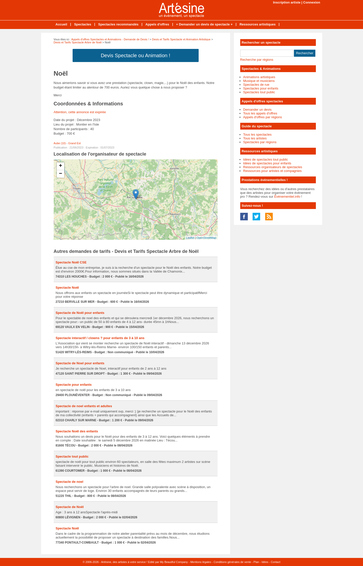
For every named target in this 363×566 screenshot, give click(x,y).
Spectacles (82, 24)
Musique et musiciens (259, 81)
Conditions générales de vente (232, 561)
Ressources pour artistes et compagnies (272, 171)
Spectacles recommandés (118, 24)
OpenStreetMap (206, 237)
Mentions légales (200, 561)
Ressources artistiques (257, 24)
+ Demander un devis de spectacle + (204, 24)
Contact (275, 561)
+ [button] (60, 166)
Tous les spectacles (257, 134)
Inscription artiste (286, 2)
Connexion (311, 2)
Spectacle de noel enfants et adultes (84, 406)
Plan (256, 561)
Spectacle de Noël (70, 507)
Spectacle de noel (69, 482)
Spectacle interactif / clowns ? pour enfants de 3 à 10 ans (100, 338)
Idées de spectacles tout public (265, 159)
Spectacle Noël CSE (71, 262)
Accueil (61, 24)
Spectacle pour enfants (74, 384)
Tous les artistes (255, 138)
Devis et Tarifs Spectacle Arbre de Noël (78, 42)
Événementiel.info (287, 196)
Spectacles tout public (259, 92)
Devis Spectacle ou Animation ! (135, 55)
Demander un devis (257, 109)
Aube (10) (60, 143)
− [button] (60, 174)
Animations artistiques (259, 77)
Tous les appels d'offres (260, 113)
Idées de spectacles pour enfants (267, 163)
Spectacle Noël (67, 287)
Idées (264, 561)
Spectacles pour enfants (260, 88)
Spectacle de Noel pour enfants (80, 363)
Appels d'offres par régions (262, 117)
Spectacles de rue (256, 84)
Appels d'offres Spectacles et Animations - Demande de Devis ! (110, 39)
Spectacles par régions (260, 142)
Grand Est (74, 143)
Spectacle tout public (72, 456)
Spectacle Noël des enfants (77, 431)
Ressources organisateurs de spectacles (272, 167)
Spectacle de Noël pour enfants (80, 313)
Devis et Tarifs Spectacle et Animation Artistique (181, 39)
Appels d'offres (157, 24)
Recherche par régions (257, 60)
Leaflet (190, 237)
